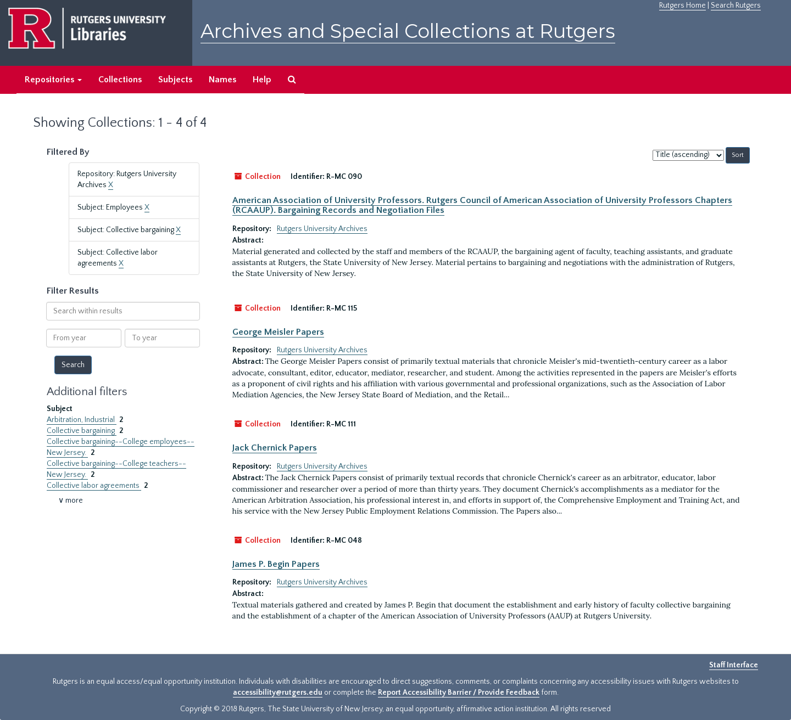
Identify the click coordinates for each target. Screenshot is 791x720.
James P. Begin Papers (276, 564)
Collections (120, 80)
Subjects (175, 80)
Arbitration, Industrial (81, 419)
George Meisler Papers (278, 332)
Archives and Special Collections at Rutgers (407, 31)
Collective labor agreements (94, 485)
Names (222, 80)
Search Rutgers (736, 5)
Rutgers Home (682, 5)
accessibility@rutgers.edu (277, 692)
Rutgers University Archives (322, 228)
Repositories (53, 80)
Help (262, 80)
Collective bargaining (81, 430)
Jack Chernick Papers (274, 448)
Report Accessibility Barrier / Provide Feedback (458, 692)
